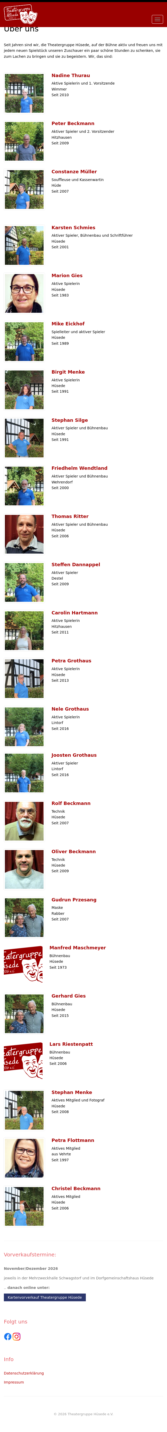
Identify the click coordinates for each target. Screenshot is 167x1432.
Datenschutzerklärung (24, 1373)
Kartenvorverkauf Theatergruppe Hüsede (45, 1297)
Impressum (14, 1382)
